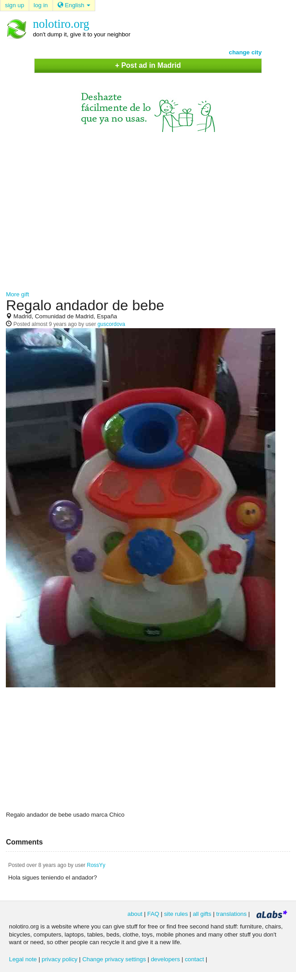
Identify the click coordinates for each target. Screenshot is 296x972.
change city (245, 52)
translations (231, 913)
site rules (176, 913)
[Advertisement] (148, 208)
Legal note (23, 959)
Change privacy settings (114, 959)
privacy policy (60, 959)
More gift (17, 294)
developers (165, 959)
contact (194, 959)
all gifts (202, 913)
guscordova (111, 324)
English (74, 5)
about (135, 913)
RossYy (96, 865)
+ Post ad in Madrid (148, 65)
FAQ (153, 913)
